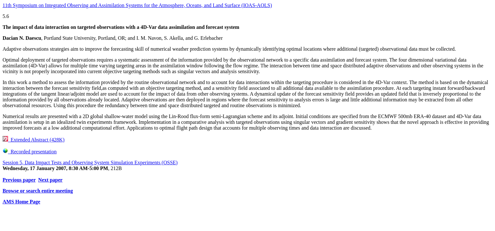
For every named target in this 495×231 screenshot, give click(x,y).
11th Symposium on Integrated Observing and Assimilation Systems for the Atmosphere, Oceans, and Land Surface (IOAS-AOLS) (137, 5)
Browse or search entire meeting (38, 190)
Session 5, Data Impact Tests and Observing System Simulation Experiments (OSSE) (90, 162)
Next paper (50, 180)
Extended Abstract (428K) (33, 139)
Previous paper (19, 180)
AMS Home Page (21, 201)
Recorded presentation (30, 151)
